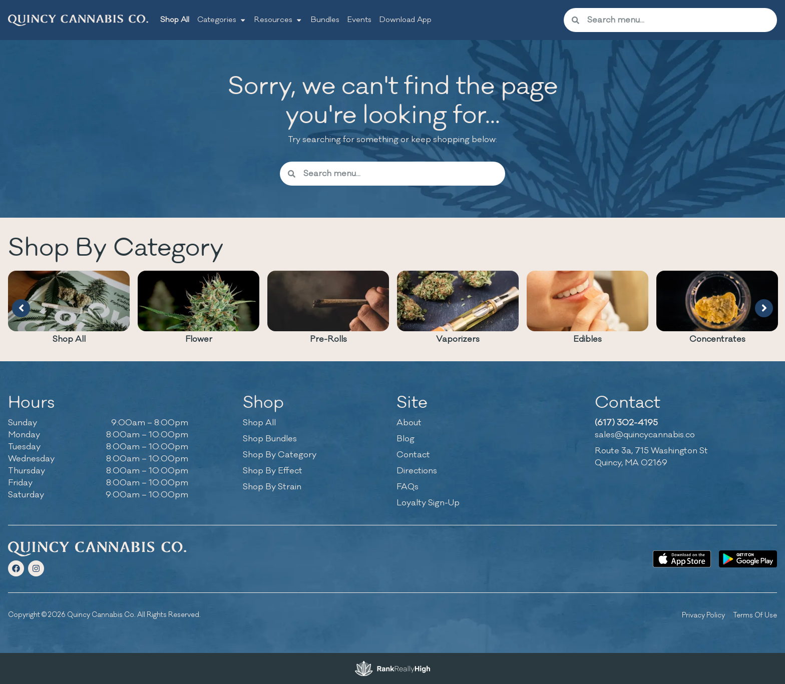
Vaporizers (458, 339)
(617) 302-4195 (626, 422)
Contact (413, 454)
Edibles (587, 339)
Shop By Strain (272, 486)
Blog (406, 438)
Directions (417, 470)
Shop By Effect (272, 470)
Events (359, 20)
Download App (405, 20)
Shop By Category (279, 454)
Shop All (174, 20)
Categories (221, 20)
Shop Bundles (270, 438)
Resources (278, 20)
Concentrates (717, 339)
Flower (198, 339)
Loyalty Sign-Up (428, 502)
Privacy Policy (703, 615)
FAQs (408, 486)
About (409, 422)
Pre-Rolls (328, 339)
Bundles (325, 20)
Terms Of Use (755, 615)
